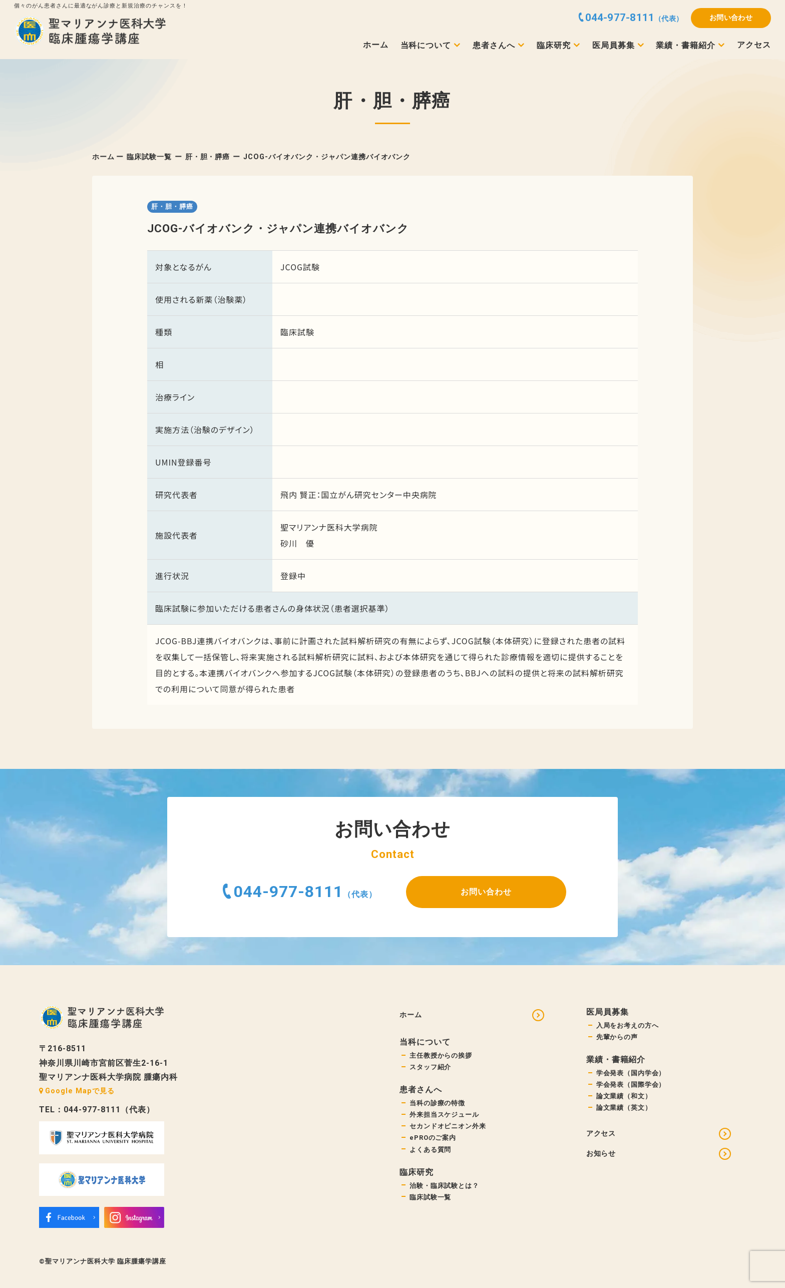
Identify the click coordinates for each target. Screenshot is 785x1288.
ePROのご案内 (436, 1147)
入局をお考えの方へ (630, 1026)
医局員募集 (613, 46)
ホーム (375, 45)
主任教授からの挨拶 (443, 1058)
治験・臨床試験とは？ (447, 1198)
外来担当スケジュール (447, 1121)
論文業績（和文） (626, 1102)
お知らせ (603, 1165)
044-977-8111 (288, 891)
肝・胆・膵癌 (207, 157)
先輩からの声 (618, 1039)
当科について (426, 46)
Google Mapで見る (76, 1091)
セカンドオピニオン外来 (451, 1134)
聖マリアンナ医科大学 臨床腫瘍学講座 (105, 1261)
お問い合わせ (731, 18)
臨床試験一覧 (149, 157)
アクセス (754, 45)
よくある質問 (432, 1160)
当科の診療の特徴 (440, 1108)
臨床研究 (554, 46)
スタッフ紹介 (432, 1071)
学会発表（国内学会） (633, 1076)
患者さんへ (494, 46)
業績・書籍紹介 (685, 46)
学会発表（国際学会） (633, 1089)
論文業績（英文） (626, 1115)
